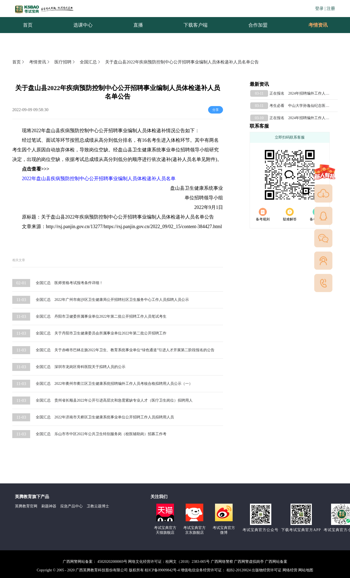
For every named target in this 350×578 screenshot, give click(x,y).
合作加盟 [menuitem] (258, 25)
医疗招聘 (65, 62)
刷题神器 (48, 506)
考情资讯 (313, 25)
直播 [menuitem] (138, 25)
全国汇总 (90, 62)
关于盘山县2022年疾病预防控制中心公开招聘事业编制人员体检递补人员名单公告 (182, 62)
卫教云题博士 (98, 506)
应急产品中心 (71, 506)
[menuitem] (317, 25)
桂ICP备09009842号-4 (162, 570)
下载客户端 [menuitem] (196, 25)
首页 (18, 62)
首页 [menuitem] (28, 25)
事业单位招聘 (175, 149)
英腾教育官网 (26, 506)
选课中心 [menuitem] (83, 25)
